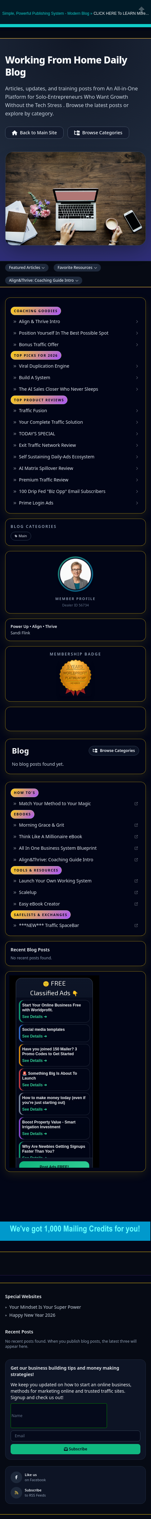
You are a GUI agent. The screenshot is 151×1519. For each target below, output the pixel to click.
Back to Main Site (34, 132)
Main (21, 535)
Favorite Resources (77, 267)
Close (142, 9)
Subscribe (75, 1449)
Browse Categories (98, 132)
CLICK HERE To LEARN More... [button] (121, 13)
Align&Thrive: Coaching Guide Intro (43, 280)
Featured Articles (27, 267)
